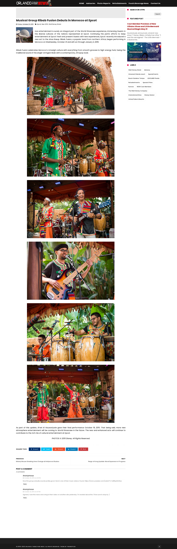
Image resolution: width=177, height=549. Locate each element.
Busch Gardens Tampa (136, 78)
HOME (81, 3)
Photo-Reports (103, 3)
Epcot (39, 24)
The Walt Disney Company (137, 91)
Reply (25, 484)
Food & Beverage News (139, 3)
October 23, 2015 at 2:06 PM (32, 478)
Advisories (90, 3)
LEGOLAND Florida (153, 78)
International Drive (134, 95)
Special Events (153, 74)
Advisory (147, 70)
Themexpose (71, 546)
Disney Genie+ (149, 95)
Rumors (131, 87)
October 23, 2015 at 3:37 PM (32, 492)
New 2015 (45, 24)
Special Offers (148, 82)
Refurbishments (119, 3)
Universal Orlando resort (136, 74)
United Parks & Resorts (136, 99)
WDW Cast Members (144, 87)
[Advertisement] (71, 13)
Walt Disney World (55, 24)
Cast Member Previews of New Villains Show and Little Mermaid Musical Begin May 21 (143, 26)
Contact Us (155, 3)
